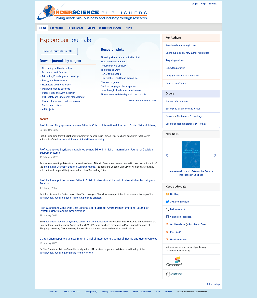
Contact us (54, 292)
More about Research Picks (143, 100)
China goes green (110, 82)
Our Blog (172, 194)
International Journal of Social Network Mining (81, 139)
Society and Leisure (52, 105)
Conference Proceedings (189, 116)
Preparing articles (175, 60)
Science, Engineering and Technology (61, 101)
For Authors (57, 27)
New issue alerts (176, 239)
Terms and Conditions (142, 292)
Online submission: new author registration (188, 53)
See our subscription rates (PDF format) (186, 123)
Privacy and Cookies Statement (115, 292)
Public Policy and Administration (58, 93)
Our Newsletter (176, 224)
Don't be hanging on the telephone (118, 86)
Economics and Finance (54, 72)
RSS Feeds (173, 232)
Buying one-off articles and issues (183, 108)
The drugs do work (110, 69)
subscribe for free (196, 224)
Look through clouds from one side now (121, 90)
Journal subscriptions (177, 101)
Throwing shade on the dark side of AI (120, 57)
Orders (91, 27)
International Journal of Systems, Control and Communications (76, 221)
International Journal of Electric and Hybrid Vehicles (66, 252)
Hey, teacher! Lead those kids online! (119, 78)
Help (203, 3)
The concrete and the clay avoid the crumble (123, 94)
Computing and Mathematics (57, 68)
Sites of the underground (113, 61)
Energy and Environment (54, 80)
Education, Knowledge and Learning (60, 76)
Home (42, 27)
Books (169, 116)
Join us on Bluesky (177, 201)
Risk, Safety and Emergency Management (63, 97)
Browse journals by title (58, 51)
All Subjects (48, 109)
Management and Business (56, 88)
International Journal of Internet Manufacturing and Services (70, 197)
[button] (166, 155)
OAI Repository (91, 292)
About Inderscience (72, 292)
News (129, 27)
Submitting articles (175, 68)
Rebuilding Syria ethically (113, 65)
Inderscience (110, 27)
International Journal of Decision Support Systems (69, 166)
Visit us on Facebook (178, 217)
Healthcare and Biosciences (56, 84)
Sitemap (213, 3)
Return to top (213, 284)
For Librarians (75, 27)
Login (195, 3)
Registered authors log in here (181, 45)
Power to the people (111, 74)
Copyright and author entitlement (182, 75)
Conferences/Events (176, 83)
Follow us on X (175, 209)
